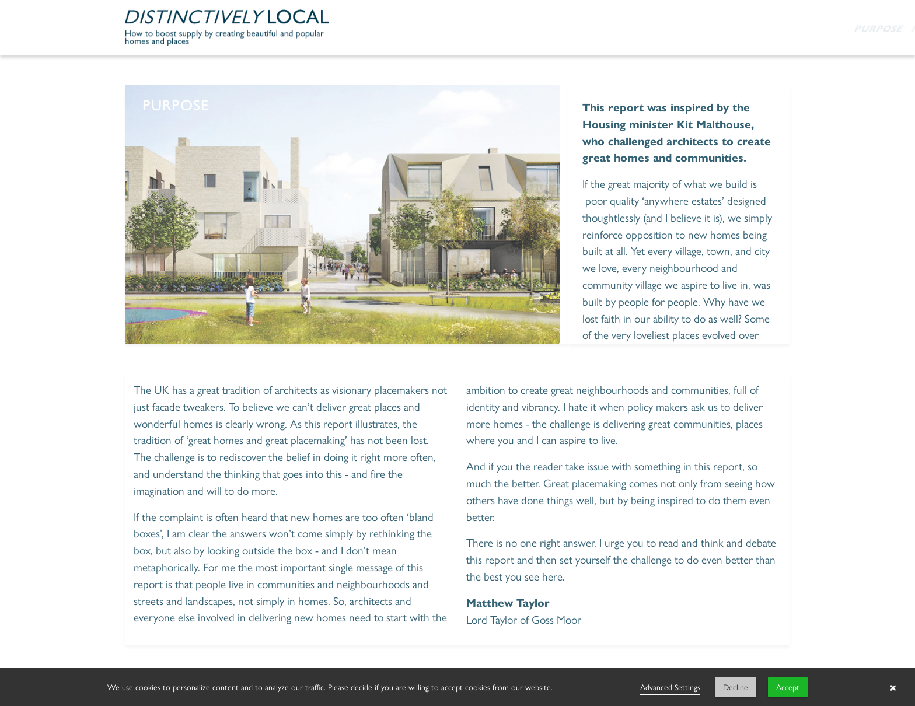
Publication (566, 28)
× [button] (893, 687)
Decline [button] (735, 687)
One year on (712, 28)
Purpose (496, 28)
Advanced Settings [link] (670, 687)
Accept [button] (787, 687)
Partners (638, 28)
